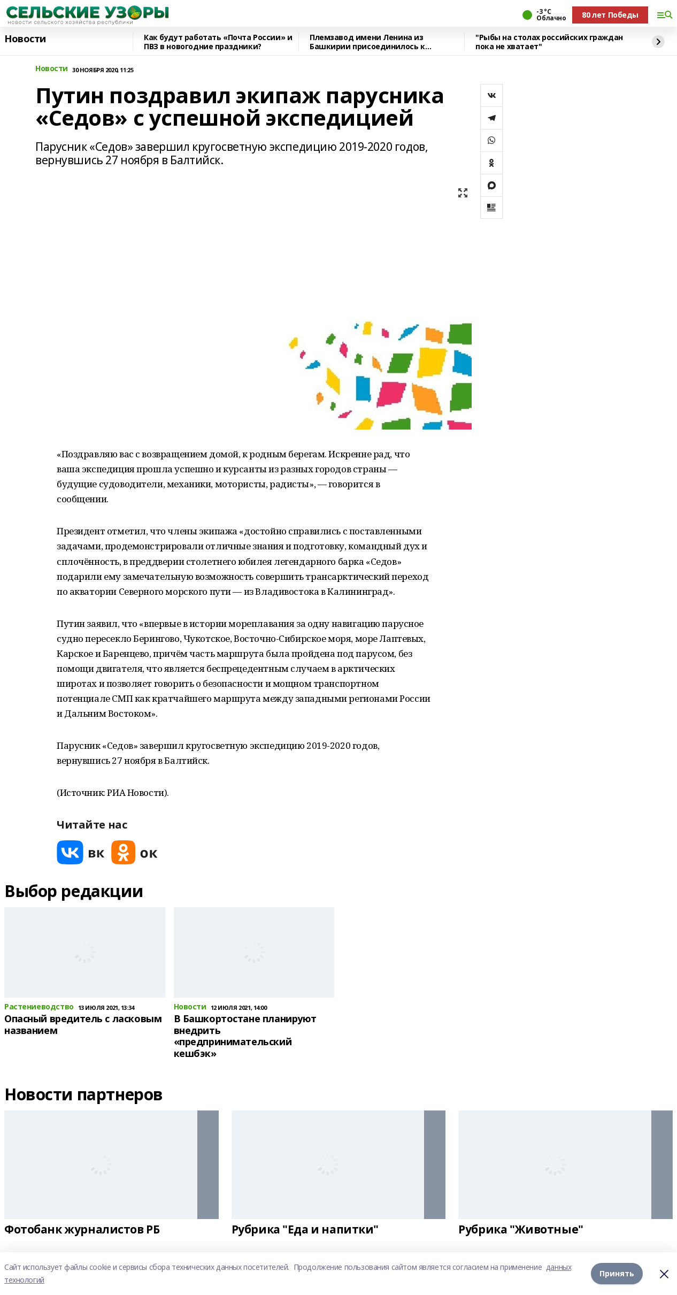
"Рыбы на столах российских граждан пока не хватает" (549, 42)
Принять (616, 1273)
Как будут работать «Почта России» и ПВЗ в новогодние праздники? (218, 42)
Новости (25, 39)
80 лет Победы (610, 15)
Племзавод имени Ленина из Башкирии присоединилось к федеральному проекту (367, 42)
